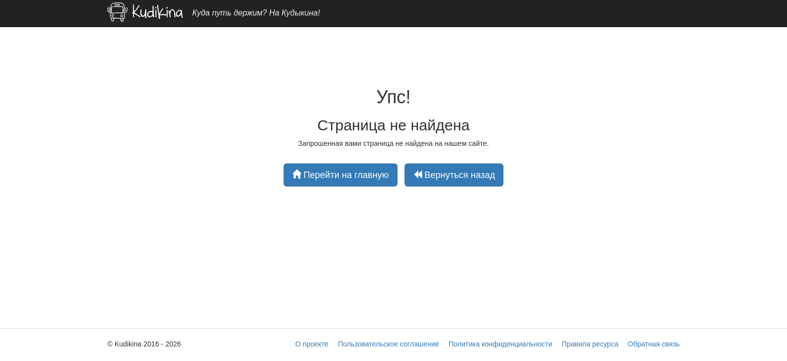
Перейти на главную (340, 174)
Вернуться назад (454, 174)
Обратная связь (654, 344)
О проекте (311, 344)
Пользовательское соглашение (388, 344)
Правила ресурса (590, 344)
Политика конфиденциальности (501, 344)
